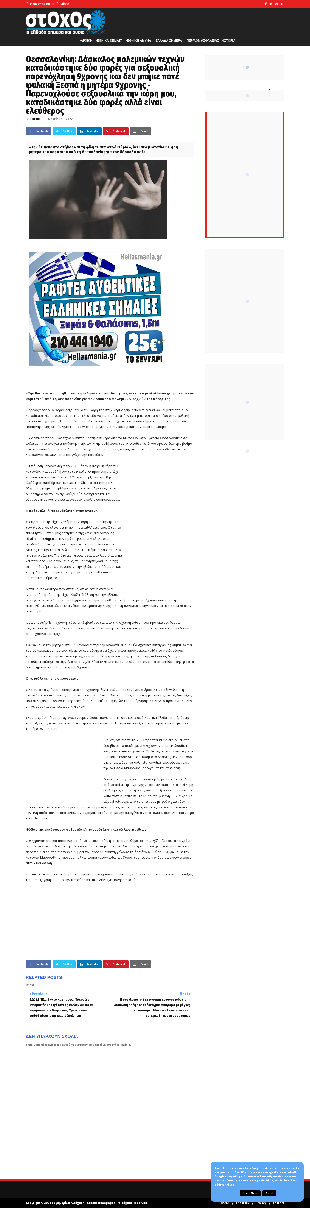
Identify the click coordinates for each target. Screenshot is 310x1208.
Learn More (250, 1193)
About (65, 3)
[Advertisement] (158, 528)
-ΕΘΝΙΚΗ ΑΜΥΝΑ (138, 40)
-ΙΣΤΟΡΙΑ (229, 40)
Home (225, 1203)
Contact (278, 1203)
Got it (269, 1193)
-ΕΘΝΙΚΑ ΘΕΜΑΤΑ (109, 40)
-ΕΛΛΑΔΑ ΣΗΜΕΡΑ (168, 40)
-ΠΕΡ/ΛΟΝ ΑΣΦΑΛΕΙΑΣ (202, 40)
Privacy (261, 1203)
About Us (242, 1203)
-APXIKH (86, 40)
